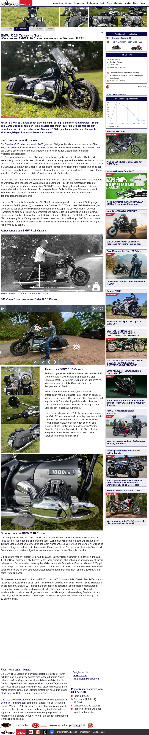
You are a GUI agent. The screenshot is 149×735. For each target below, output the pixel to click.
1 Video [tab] (50, 29)
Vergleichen (78, 3)
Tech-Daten (7, 29)
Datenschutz (98, 732)
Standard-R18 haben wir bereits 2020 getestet (28, 144)
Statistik (118, 3)
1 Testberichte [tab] (21, 29)
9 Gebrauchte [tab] (37, 29)
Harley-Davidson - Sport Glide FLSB (127, 42)
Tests (102, 3)
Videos (68, 3)
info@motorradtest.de (67, 732)
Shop (135, 3)
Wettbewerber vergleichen (126, 34)
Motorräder (58, 3)
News (109, 3)
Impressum (85, 732)
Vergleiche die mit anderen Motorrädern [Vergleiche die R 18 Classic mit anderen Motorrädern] (86, 675)
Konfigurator (92, 3)
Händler (127, 3)
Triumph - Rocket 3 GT (121, 38)
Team (142, 3)
